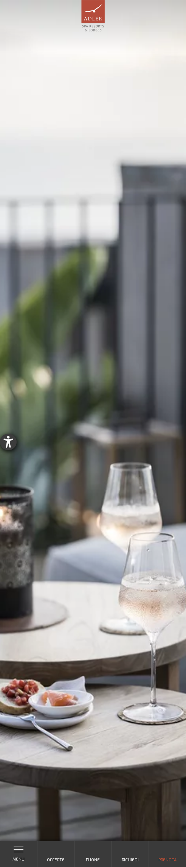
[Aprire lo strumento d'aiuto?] (8, 442)
